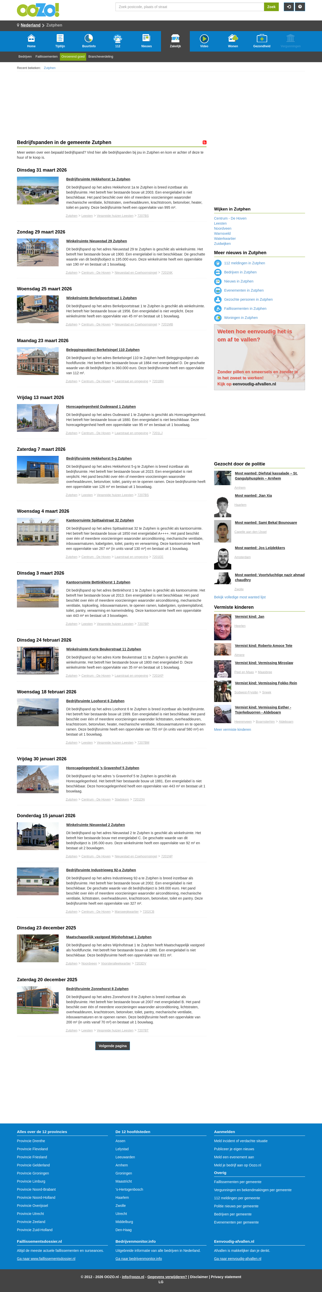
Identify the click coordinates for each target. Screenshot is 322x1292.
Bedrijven (25, 56)
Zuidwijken (222, 244)
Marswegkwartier (127, 911)
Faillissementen (47, 56)
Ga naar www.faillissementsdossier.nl (46, 1259)
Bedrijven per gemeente (233, 1214)
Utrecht (121, 1214)
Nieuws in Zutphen (234, 281)
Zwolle (239, 589)
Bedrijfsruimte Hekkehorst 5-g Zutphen (99, 458)
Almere (240, 655)
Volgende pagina (113, 1046)
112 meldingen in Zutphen (239, 263)
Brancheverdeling (100, 56)
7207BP (143, 624)
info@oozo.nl (133, 1277)
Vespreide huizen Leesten (115, 216)
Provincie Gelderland (33, 1165)
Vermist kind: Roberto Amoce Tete (263, 646)
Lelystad (122, 1149)
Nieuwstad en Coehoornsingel (136, 272)
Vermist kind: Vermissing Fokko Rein (266, 683)
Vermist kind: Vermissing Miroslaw (264, 663)
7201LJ (157, 433)
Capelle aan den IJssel (251, 532)
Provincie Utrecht (30, 1214)
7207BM (143, 742)
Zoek (271, 7)
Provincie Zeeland (31, 1222)
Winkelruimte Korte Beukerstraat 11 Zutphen (103, 649)
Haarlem (241, 505)
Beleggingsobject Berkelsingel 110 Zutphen (103, 350)
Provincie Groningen (33, 1173)
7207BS (143, 216)
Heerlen (240, 626)
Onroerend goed (73, 56)
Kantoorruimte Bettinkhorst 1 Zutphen (98, 582)
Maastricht (124, 1181)
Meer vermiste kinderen (232, 729)
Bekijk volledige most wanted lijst (240, 597)
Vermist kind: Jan (249, 617)
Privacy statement (226, 1277)
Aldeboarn (286, 721)
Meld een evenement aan (234, 1157)
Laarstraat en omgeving (131, 381)
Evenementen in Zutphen (239, 290)
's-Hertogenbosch (129, 1189)
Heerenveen (243, 721)
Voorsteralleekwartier (116, 963)
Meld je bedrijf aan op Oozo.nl (237, 1165)
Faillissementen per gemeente (238, 1182)
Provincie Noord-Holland (36, 1197)
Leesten (87, 216)
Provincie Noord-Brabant (36, 1189)
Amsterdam (243, 557)
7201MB (167, 324)
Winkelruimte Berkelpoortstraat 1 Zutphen (101, 298)
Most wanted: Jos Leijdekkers (260, 548)
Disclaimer (199, 1277)
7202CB (148, 911)
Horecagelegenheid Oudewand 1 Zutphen (101, 407)
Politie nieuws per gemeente (236, 1206)
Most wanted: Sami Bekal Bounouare (266, 523)
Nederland (30, 25)
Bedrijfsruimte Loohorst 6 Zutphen (95, 701)
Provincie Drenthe (31, 1141)
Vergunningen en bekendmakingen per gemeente (253, 1190)
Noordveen (89, 963)
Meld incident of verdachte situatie (241, 1141)
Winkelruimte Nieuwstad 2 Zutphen (95, 825)
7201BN (158, 381)
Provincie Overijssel (32, 1206)
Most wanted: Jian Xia (253, 496)
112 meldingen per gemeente (237, 1198)
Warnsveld (222, 233)
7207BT (143, 1030)
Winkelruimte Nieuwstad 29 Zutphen (96, 241)
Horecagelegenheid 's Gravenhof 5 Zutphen (102, 768)
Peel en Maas (244, 672)
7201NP (167, 856)
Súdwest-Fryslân (246, 692)
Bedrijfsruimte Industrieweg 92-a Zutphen (101, 870)
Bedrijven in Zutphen (235, 272)
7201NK (167, 272)
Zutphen (50, 68)
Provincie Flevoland (32, 1149)
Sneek (266, 692)
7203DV (140, 963)
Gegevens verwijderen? (167, 1277)
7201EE (158, 557)
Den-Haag (124, 1230)
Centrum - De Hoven (95, 272)
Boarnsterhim (265, 721)
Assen (120, 1141)
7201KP (158, 675)
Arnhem (240, 487)
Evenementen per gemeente (236, 1222)
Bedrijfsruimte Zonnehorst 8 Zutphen (97, 989)
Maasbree (265, 672)
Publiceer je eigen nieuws (234, 1149)
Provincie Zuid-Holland (35, 1230)
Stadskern (122, 799)
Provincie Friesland (32, 1157)
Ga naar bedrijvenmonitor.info (139, 1259)
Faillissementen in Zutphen (240, 309)
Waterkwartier (225, 239)
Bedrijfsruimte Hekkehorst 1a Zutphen (98, 179)
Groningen (124, 1173)
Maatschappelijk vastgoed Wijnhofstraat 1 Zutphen (108, 937)
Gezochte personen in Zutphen (243, 299)
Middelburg (124, 1222)
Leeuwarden (125, 1157)
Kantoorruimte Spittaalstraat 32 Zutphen (100, 520)
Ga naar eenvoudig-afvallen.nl (237, 1259)
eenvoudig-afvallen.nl (254, 384)
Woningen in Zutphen (236, 318)
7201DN (139, 799)
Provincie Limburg (31, 1181)
